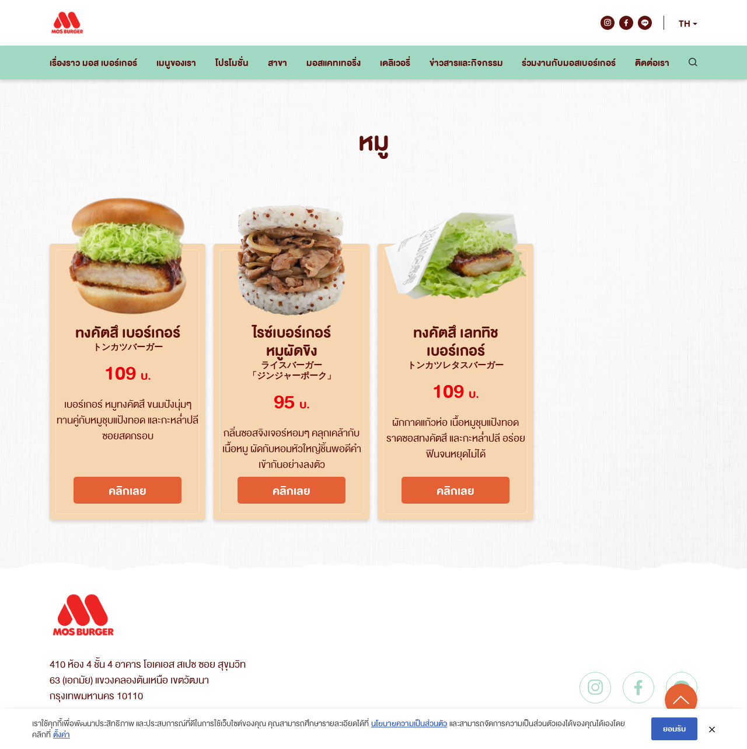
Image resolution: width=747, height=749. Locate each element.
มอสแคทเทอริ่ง (333, 62)
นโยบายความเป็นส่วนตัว (409, 723)
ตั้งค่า (61, 734)
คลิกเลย (127, 490)
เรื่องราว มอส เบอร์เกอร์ (93, 62)
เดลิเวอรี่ (395, 62)
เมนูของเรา (176, 62)
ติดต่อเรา (652, 62)
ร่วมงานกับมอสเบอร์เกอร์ (569, 62)
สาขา (277, 62)
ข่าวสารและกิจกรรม (466, 62)
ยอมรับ (674, 728)
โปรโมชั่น (232, 62)
